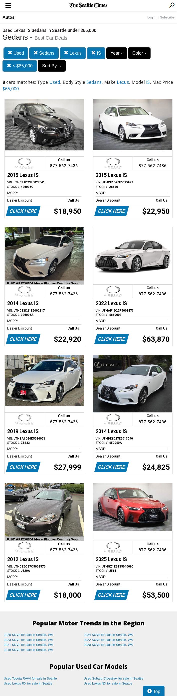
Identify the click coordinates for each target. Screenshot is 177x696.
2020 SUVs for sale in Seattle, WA (108, 645)
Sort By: (51, 65)
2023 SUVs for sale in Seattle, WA (28, 640)
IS (96, 53)
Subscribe (167, 17)
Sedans (43, 53)
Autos (8, 17)
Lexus (73, 53)
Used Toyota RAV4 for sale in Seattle (30, 678)
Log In (151, 17)
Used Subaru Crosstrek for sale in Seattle (113, 678)
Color (139, 53)
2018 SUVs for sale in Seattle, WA (28, 650)
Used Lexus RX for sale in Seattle (28, 683)
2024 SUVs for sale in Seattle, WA (108, 635)
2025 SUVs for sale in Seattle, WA (28, 635)
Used (16, 53)
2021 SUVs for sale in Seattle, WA (28, 645)
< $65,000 (20, 65)
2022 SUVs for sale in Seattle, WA (108, 640)
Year (117, 53)
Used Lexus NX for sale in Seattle (108, 683)
